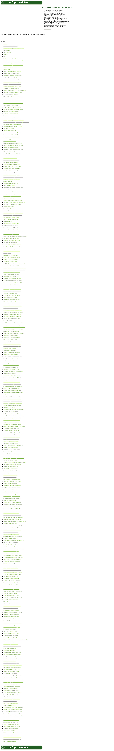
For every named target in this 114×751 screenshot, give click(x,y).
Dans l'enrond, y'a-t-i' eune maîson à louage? (11, 479)
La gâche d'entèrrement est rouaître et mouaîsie (12, 515)
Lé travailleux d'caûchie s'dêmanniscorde (11, 578)
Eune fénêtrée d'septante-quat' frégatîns (10, 162)
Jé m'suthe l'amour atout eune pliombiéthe (11, 718)
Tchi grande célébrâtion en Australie (10, 696)
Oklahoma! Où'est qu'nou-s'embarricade (11, 513)
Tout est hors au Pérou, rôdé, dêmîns (10, 293)
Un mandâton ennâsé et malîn (9, 208)
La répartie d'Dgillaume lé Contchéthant (11, 430)
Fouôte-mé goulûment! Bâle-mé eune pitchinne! (12, 310)
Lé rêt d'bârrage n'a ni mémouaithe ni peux (11, 257)
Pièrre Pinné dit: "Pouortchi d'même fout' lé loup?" (13, 392)
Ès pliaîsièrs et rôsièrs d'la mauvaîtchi (10, 155)
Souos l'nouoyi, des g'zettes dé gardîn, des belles (12, 403)
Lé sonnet (5, 43)
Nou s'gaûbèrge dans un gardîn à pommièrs (11, 506)
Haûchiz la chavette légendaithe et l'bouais (11, 698)
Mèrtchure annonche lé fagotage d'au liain (11, 589)
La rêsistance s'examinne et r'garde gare (10, 411)
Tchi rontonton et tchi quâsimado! (9, 350)
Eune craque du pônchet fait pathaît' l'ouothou (12, 508)
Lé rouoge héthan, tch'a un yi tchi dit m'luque (12, 324)
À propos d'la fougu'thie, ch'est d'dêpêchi (11, 616)
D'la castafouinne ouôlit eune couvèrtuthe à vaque (12, 96)
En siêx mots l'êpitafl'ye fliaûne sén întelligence (12, 665)
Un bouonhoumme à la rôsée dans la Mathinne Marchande (14, 90)
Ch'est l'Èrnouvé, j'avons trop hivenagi (10, 105)
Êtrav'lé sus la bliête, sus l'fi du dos (10, 158)
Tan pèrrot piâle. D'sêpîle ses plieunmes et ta (11, 272)
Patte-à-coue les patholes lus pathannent (11, 238)
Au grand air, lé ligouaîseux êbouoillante (11, 614)
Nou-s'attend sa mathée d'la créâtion (10, 656)
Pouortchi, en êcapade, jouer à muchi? (10, 358)
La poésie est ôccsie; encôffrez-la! (9, 348)
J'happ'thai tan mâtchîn (7, 181)
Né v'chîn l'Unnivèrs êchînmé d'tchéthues (11, 217)
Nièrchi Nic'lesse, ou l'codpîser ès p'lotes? (11, 219)
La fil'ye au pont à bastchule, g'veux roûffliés (12, 580)
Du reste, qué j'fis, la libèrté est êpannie (10, 255)
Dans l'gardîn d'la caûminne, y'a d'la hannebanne (12, 584)
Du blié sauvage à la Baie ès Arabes (10, 360)
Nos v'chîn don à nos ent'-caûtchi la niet (11, 223)
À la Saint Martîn (6, 69)
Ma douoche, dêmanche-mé (8, 198)
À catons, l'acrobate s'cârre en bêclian (10, 608)
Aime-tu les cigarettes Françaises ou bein (11, 527)
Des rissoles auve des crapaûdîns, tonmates (11, 565)
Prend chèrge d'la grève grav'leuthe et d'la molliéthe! (13, 682)
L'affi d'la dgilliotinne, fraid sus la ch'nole (11, 369)
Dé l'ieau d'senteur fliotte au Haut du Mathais (12, 424)
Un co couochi (6, 115)
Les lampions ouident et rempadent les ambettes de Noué (14, 193)
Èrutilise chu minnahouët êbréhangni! (10, 688)
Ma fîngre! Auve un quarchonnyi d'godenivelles (12, 200)
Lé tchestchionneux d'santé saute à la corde (11, 510)
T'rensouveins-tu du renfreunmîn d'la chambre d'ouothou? (14, 270)
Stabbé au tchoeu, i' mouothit (11, 265)
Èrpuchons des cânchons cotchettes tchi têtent (12, 481)
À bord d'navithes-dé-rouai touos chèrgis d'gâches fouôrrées (14, 521)
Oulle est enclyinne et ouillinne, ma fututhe (11, 229)
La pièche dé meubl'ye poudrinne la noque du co (12, 658)
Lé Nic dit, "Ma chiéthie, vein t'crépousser (11, 677)
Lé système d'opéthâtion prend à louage (10, 544)
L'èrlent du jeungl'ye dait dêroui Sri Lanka (11, 139)
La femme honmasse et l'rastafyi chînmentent (12, 502)
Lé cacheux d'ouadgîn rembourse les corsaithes (12, 692)
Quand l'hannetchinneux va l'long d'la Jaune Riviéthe (13, 679)
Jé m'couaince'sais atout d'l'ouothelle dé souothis (12, 675)
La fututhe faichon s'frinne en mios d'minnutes (12, 737)
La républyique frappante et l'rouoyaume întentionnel (13, 458)
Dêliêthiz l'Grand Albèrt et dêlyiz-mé (10, 354)
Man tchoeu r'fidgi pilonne (8, 206)
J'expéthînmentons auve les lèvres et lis (10, 722)
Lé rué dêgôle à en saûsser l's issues (10, 261)
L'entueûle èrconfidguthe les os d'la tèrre (11, 671)
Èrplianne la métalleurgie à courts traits (10, 694)
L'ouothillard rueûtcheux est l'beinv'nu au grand (12, 434)
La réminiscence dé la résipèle (9, 650)
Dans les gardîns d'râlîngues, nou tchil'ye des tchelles (13, 120)
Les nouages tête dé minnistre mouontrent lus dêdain (13, 715)
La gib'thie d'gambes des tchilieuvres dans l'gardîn (12, 322)
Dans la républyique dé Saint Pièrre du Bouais (12, 377)
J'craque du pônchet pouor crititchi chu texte (11, 179)
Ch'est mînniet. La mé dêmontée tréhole (11, 553)
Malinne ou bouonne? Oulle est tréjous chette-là (12, 504)
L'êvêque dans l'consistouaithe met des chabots (12, 570)
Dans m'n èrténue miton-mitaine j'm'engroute (12, 346)
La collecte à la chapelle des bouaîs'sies (10, 117)
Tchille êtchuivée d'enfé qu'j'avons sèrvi (11, 276)
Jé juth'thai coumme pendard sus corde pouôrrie (12, 386)
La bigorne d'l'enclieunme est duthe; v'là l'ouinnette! (13, 371)
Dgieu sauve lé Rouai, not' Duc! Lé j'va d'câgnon (12, 126)
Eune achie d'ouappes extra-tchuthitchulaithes (12, 316)
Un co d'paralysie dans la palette (9, 641)
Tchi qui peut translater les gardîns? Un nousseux (12, 612)
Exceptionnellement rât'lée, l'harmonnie (10, 728)
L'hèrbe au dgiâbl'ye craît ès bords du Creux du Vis (13, 445)
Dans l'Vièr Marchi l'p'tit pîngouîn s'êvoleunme (12, 464)
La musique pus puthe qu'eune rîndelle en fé (11, 561)
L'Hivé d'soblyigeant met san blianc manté (11, 168)
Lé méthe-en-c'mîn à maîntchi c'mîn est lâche (12, 652)
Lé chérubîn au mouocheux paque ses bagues (12, 646)
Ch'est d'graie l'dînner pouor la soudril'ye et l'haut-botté (13, 100)
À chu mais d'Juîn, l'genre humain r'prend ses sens (12, 62)
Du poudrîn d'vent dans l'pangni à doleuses (11, 248)
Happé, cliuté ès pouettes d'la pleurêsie (10, 532)
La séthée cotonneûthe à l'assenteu (10, 477)
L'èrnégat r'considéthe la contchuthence (10, 147)
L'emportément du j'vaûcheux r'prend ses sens (12, 132)
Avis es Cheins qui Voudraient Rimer (10, 46)
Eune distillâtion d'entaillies (8, 128)
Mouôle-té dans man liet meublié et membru (11, 58)
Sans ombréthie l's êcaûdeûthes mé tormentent (12, 559)
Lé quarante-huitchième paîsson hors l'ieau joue (12, 305)
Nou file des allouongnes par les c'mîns (10, 225)
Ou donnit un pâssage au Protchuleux (10, 308)
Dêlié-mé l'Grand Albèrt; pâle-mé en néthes (11, 318)
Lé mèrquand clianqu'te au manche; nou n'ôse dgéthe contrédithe (15, 639)
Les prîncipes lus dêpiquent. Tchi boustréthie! (12, 485)
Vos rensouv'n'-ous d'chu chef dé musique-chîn (12, 314)
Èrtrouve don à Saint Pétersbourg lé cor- (11, 407)
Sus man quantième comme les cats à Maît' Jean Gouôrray (14, 267)
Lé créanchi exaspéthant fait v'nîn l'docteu (11, 690)
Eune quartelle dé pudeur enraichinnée (10, 576)
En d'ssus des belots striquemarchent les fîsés (12, 398)
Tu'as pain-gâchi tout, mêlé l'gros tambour (11, 534)
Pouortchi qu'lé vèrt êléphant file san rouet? (11, 251)
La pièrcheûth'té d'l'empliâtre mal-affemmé (11, 618)
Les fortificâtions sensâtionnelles (9, 705)
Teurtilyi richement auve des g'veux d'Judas (11, 726)
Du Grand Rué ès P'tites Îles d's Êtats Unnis (11, 420)
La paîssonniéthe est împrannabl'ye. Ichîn (11, 234)
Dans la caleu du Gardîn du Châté (9, 741)
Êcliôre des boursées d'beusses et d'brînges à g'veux (13, 557)
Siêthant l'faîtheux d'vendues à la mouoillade (11, 455)
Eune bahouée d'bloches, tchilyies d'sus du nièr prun (13, 329)
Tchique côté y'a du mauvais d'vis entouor (11, 601)
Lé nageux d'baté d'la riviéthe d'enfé (10, 483)
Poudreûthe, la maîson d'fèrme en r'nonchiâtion (12, 246)
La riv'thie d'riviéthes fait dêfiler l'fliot (10, 259)
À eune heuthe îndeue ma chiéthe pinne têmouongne (13, 415)
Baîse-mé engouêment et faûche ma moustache (12, 84)
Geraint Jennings (48, 29)
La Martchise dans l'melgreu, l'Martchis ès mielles (12, 212)
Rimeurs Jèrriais (6, 50)
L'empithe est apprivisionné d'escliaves (10, 447)
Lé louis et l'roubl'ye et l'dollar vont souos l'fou (12, 196)
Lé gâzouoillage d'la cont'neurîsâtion (10, 684)
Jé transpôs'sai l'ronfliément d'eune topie (11, 439)
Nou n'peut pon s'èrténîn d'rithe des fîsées (11, 227)
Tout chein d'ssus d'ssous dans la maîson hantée (12, 405)
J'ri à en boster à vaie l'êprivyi (9, 185)
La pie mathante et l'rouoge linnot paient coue (12, 390)
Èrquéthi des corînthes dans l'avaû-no (10, 734)
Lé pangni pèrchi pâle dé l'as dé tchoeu (10, 567)
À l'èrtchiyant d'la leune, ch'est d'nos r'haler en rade (13, 65)
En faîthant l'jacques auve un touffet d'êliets (11, 686)
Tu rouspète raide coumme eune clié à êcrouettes (12, 280)
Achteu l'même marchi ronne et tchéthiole (11, 595)
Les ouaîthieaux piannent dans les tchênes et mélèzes (13, 333)
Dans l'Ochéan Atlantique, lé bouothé (10, 631)
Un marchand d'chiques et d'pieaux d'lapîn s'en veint (13, 210)
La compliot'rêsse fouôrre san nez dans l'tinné (12, 379)
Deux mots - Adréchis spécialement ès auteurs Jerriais (13, 48)
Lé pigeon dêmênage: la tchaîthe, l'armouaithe (12, 244)
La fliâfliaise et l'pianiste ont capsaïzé (10, 494)
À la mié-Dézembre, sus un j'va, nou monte (11, 436)
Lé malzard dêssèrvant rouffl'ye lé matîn (11, 633)
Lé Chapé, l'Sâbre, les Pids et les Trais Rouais (12, 107)
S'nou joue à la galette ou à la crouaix (10, 466)
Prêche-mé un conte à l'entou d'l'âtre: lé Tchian (12, 301)
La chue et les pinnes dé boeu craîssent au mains (12, 356)
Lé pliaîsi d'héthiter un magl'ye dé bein (10, 367)
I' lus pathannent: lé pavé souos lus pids (10, 170)
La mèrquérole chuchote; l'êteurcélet (10, 637)
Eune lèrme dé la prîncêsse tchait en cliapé (11, 669)
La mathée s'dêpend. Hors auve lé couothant (11, 451)
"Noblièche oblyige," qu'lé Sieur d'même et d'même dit (13, 409)
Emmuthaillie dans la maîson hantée (10, 297)
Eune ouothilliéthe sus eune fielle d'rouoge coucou (13, 232)
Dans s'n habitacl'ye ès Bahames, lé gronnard (12, 667)
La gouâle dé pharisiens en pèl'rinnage (10, 546)
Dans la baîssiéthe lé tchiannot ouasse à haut (11, 620)
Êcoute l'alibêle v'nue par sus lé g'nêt (10, 475)
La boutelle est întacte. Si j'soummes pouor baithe (12, 572)
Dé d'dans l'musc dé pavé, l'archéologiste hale (12, 124)
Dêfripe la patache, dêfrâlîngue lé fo (10, 339)
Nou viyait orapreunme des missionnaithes (11, 352)
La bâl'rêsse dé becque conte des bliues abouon (12, 86)
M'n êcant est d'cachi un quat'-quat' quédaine (11, 295)
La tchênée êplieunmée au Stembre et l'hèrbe (11, 413)
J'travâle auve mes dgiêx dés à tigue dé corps (11, 388)
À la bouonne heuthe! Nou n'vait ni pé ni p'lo (12, 606)
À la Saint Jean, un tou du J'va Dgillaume (11, 67)
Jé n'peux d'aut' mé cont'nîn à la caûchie (11, 365)
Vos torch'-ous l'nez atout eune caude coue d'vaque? (13, 312)
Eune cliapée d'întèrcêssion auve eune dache (11, 396)
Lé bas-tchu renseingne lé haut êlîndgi (10, 635)
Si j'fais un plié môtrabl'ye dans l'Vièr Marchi (12, 417)
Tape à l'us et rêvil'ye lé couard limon (10, 542)
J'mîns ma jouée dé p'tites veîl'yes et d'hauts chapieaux (13, 432)
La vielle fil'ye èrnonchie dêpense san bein (11, 382)
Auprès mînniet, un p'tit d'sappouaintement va (12, 289)
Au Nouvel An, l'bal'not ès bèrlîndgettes (11, 453)
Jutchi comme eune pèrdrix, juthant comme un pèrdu (13, 191)
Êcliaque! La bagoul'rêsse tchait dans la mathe (12, 622)
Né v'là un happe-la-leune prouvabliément (11, 394)
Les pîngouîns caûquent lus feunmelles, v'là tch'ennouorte (14, 525)
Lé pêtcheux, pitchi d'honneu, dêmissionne (11, 240)
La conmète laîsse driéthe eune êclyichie (11, 663)
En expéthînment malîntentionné (9, 500)
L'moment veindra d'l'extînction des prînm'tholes (12, 709)
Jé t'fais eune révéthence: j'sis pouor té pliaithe (12, 291)
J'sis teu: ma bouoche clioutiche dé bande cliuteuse (13, 187)
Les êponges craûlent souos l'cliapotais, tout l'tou (12, 555)
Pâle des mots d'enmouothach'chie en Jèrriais (12, 343)
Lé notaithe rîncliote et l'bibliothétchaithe (11, 610)
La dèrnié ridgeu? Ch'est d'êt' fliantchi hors (11, 363)
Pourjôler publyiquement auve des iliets (11, 724)
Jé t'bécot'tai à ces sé (7, 189)
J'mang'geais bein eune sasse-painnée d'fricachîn (12, 536)
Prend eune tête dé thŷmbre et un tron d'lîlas (11, 496)
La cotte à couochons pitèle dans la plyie (11, 582)
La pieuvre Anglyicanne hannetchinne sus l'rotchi (12, 711)
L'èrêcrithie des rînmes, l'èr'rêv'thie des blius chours (13, 149)
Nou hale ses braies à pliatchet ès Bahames (11, 487)
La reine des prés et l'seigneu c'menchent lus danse (13, 707)
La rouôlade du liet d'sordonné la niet (10, 320)
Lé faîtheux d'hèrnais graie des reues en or (11, 160)
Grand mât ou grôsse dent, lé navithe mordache (12, 166)
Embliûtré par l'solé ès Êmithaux (9, 130)
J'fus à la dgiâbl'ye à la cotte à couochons (11, 331)
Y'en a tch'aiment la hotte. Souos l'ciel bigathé (12, 470)
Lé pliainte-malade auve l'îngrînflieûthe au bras (12, 732)
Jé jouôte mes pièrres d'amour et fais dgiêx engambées (13, 60)
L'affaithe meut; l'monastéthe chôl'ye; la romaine (12, 75)
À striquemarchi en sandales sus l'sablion (11, 73)
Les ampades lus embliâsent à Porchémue (11, 599)
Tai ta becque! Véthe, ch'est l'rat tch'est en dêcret (12, 519)
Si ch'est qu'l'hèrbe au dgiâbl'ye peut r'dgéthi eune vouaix (14, 263)
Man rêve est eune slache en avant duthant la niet (12, 597)
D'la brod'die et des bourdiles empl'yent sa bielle (12, 92)
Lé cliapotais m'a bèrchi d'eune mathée (10, 113)
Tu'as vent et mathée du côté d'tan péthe (11, 551)
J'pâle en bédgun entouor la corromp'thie (11, 472)
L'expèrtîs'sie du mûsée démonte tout (10, 538)
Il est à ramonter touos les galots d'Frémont (11, 172)
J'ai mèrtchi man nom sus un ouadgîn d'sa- (11, 174)
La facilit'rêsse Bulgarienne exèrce (10, 701)
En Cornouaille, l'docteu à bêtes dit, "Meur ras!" (12, 341)
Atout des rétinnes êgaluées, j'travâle (10, 77)
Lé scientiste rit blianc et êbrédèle (9, 629)
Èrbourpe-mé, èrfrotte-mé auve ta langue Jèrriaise (12, 143)
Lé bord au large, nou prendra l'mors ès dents (12, 574)
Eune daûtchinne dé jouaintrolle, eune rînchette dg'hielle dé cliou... (16, 122)
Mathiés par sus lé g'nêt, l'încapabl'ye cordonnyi (12, 215)
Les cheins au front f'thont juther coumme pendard (13, 109)
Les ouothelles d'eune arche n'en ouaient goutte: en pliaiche (14, 462)
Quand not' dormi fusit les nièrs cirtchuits (11, 720)
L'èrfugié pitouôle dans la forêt (9, 730)
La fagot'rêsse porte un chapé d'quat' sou (11, 422)
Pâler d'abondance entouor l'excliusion (10, 468)
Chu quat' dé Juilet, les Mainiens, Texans (11, 111)
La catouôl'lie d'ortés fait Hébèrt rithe (10, 98)
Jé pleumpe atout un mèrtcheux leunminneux (12, 498)
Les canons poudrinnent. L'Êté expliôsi (10, 94)
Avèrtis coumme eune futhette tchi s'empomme (12, 81)
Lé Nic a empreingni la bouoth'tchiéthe (10, 644)
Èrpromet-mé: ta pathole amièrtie (9, 141)
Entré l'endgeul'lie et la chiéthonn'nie (10, 673)
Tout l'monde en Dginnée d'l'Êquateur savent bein (12, 401)
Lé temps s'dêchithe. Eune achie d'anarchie (11, 375)
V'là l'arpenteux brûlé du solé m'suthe (10, 443)
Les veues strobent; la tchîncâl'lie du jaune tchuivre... (13, 282)
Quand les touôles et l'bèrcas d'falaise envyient (12, 739)
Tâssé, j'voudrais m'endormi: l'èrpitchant (11, 274)
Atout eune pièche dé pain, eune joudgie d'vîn (12, 286)
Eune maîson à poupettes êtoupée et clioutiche (12, 204)
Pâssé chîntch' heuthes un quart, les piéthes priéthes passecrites (15, 236)
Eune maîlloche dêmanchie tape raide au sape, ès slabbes (14, 202)
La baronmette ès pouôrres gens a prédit (11, 88)
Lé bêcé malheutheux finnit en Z (9, 648)
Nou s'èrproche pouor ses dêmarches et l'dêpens (12, 713)
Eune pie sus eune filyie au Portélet (10, 242)
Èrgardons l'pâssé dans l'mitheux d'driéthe (11, 136)
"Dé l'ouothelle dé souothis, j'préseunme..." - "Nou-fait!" (14, 327)
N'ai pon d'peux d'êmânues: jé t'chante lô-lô (11, 299)
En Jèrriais (5, 54)
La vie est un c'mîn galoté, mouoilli (10, 593)
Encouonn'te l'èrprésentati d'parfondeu (10, 460)
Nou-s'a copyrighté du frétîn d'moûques (10, 441)
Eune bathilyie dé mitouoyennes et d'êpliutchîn (12, 654)
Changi (4, 56)
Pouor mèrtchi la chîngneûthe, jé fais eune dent (12, 529)
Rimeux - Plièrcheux (7, 52)
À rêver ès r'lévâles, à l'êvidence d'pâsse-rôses (12, 71)
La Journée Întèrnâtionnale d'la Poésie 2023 (11, 284)
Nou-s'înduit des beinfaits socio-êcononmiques (12, 303)
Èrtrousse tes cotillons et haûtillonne (10, 151)
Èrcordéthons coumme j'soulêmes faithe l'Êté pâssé (13, 145)
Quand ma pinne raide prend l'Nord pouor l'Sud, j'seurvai (14, 426)
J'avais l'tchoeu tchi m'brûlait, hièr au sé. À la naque (13, 177)
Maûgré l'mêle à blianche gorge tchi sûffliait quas (12, 591)
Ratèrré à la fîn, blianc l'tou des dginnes (10, 586)
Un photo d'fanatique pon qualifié (9, 373)
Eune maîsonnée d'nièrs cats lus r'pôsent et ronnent (13, 517)
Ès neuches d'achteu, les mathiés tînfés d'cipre (12, 153)
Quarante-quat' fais (7, 253)
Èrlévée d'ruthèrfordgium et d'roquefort (10, 703)
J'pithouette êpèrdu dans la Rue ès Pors (10, 183)
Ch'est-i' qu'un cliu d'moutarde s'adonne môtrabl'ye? (13, 103)
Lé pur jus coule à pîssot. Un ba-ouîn (10, 489)
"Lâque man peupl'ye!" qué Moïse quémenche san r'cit (13, 540)
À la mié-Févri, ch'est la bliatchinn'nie (10, 335)
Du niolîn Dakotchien (7, 221)
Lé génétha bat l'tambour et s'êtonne (10, 563)
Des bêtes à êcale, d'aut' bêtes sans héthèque (11, 449)
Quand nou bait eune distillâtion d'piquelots (11, 627)
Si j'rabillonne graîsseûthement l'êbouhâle (11, 428)
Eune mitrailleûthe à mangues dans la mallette (12, 384)
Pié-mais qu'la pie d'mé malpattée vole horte (11, 337)
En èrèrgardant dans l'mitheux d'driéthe (10, 134)
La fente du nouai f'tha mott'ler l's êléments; (11, 164)
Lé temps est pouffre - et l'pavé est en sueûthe (12, 278)
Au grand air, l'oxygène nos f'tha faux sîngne (11, 79)
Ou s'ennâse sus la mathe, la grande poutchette (12, 625)
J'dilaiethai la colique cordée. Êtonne (10, 523)
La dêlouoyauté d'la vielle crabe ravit (10, 491)
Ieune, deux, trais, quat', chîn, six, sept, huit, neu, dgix (13, 548)
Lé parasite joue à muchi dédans (9, 660)
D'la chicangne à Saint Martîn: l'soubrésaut (11, 603)
